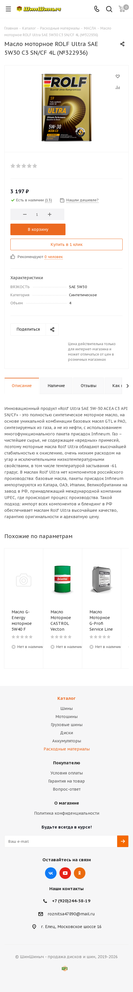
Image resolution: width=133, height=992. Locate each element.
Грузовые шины (67, 724)
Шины (66, 708)
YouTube (65, 873)
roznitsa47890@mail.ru (71, 913)
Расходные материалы (67, 749)
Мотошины (66, 716)
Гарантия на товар (66, 781)
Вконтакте (51, 873)
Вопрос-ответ (66, 789)
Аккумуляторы (66, 740)
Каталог (66, 698)
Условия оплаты (66, 773)
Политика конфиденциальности (66, 813)
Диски (66, 732)
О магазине (66, 803)
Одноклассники (79, 873)
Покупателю (66, 762)
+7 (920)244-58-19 (71, 900)
